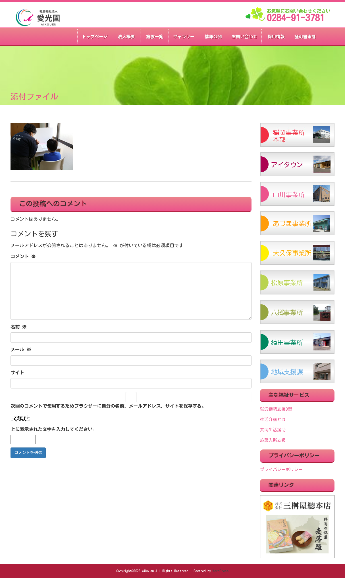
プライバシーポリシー (281, 469)
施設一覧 (154, 37)
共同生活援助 (273, 430)
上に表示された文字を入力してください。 (54, 429)
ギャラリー (183, 37)
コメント (23, 256)
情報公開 (213, 37)
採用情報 (275, 37)
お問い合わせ (244, 37)
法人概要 (126, 37)
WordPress (221, 571)
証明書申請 (305, 37)
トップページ (94, 37)
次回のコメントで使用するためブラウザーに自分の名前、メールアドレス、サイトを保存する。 (108, 406)
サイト (17, 372)
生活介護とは (273, 419)
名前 (18, 327)
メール (21, 349)
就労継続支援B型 (276, 409)
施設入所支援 (273, 440)
